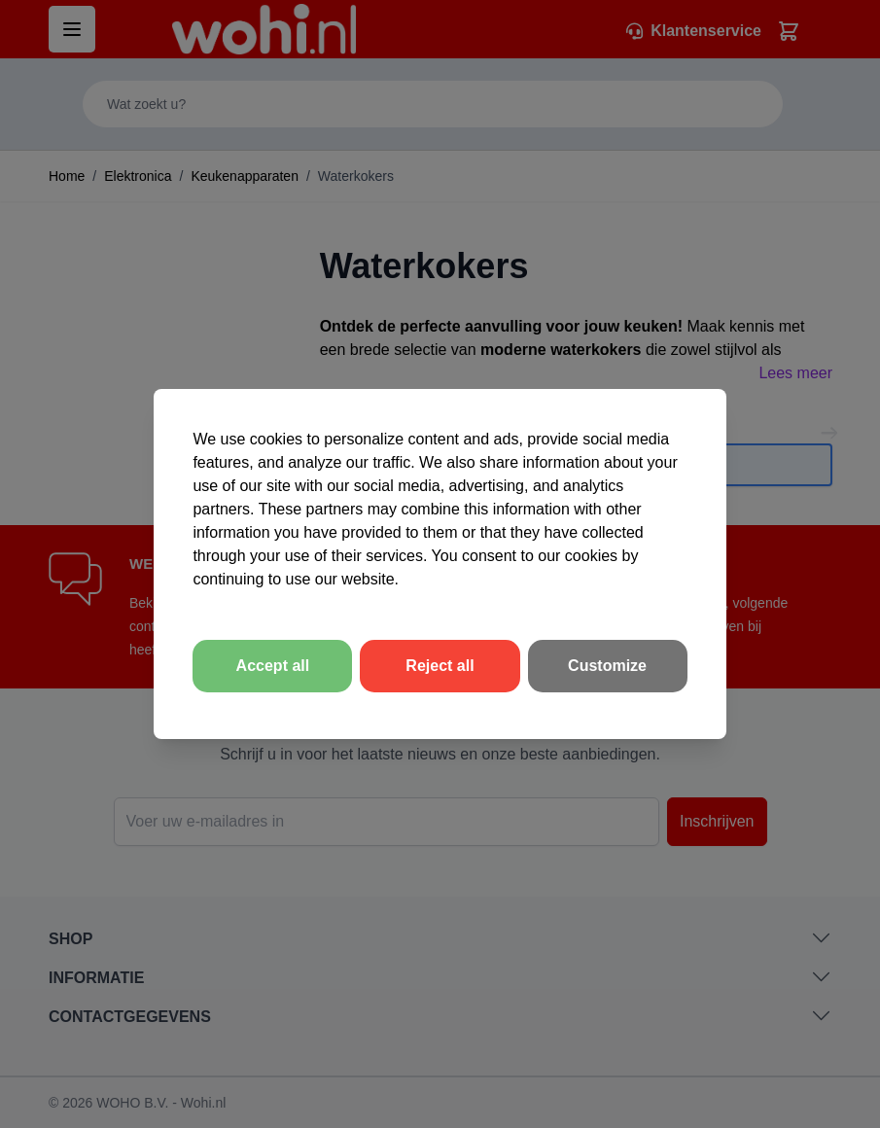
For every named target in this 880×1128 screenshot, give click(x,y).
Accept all (273, 665)
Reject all (439, 665)
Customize (607, 665)
